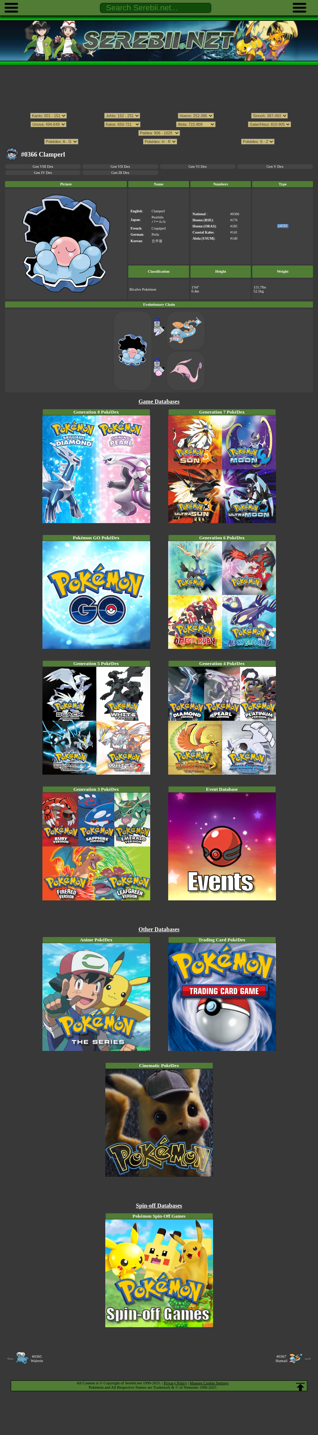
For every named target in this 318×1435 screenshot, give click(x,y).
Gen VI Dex (198, 167)
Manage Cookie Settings (209, 1383)
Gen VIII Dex (43, 167)
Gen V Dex (275, 167)
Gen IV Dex (43, 173)
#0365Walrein (37, 1358)
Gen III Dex (120, 173)
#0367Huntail (281, 1358)
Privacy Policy (175, 1383)
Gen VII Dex (120, 167)
